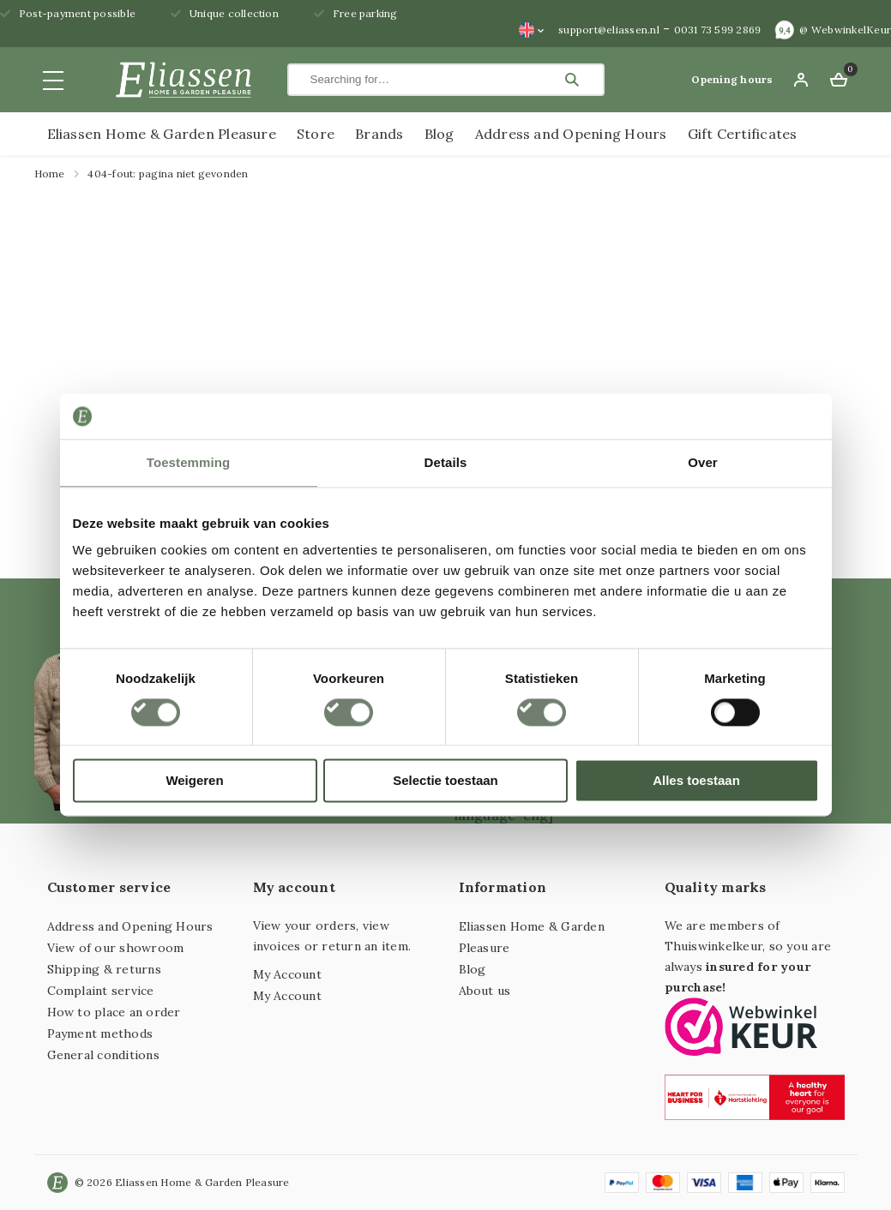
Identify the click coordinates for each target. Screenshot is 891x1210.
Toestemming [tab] (189, 462)
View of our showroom (115, 947)
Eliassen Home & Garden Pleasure (161, 133)
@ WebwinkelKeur (845, 29)
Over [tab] (703, 462)
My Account (287, 974)
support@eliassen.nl (608, 29)
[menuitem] (532, 30)
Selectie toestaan (445, 781)
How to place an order (114, 1012)
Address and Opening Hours (571, 133)
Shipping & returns (104, 969)
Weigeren (194, 781)
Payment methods (100, 1033)
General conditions (103, 1055)
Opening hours (732, 79)
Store (315, 133)
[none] (532, 30)
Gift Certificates (743, 133)
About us (485, 990)
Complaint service (100, 990)
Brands (379, 133)
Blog (439, 133)
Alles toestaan (696, 781)
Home (49, 173)
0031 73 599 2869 (718, 29)
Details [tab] (445, 462)
